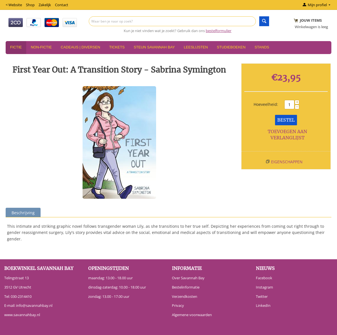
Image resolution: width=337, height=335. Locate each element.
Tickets (117, 47)
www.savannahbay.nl (22, 314)
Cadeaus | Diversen (80, 47)
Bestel (286, 120)
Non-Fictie (41, 47)
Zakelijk (45, 4)
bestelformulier (218, 30)
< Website (14, 4)
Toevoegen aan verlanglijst (287, 135)
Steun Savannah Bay (154, 47)
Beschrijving (23, 212)
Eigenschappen (287, 161)
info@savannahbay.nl (34, 305)
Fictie (16, 47)
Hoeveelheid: (266, 104)
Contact (61, 4)
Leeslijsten (196, 47)
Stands (261, 47)
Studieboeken (231, 47)
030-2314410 (21, 296)
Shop (30, 4)
